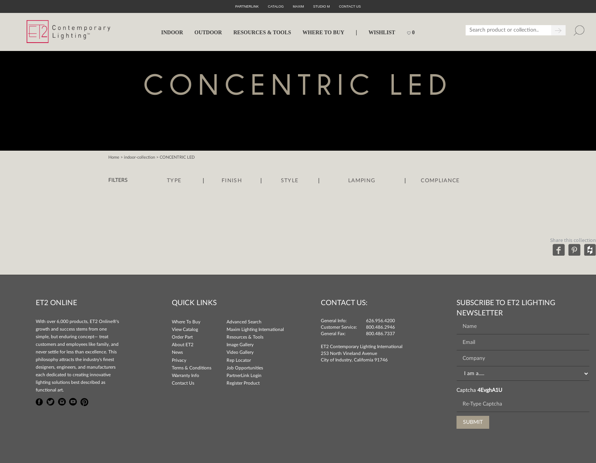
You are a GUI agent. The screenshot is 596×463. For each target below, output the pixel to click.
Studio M (321, 6)
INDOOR (172, 32)
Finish (232, 180)
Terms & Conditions (191, 368)
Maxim (298, 6)
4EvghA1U (489, 390)
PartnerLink (247, 6)
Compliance (440, 180)
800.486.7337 (380, 333)
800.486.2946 (380, 327)
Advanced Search (244, 322)
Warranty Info (185, 375)
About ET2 (182, 344)
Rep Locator (239, 360)
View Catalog (185, 329)
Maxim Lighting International (255, 329)
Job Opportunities (245, 368)
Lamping (361, 180)
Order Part (182, 337)
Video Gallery (240, 352)
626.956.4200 (380, 320)
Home (113, 157)
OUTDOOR (208, 32)
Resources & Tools (245, 337)
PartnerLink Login (244, 375)
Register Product (243, 383)
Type (174, 180)
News (177, 352)
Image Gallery (240, 344)
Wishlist (381, 32)
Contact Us (183, 383)
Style (290, 180)
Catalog (276, 6)
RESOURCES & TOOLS (262, 32)
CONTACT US (350, 6)
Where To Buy (186, 322)
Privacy (179, 360)
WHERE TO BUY (323, 32)
